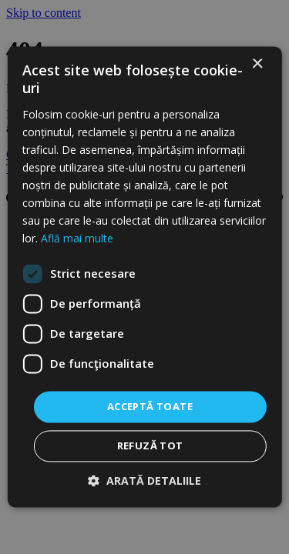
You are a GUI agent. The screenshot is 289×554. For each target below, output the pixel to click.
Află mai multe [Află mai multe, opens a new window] (77, 239)
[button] (144, 481)
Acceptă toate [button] (150, 406)
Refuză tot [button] (150, 446)
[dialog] (144, 277)
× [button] (257, 64)
